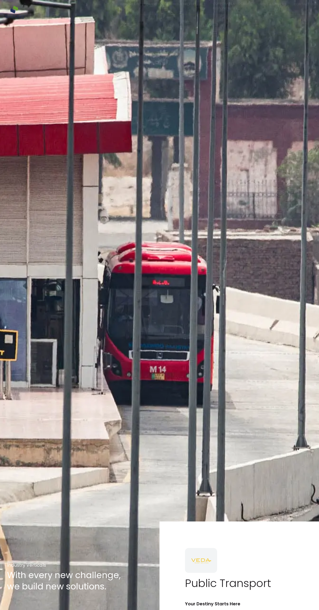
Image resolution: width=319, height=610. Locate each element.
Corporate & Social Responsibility (230, 10)
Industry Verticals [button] (189, 8)
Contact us (304, 8)
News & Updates (273, 8)
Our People (156, 8)
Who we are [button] (130, 8)
